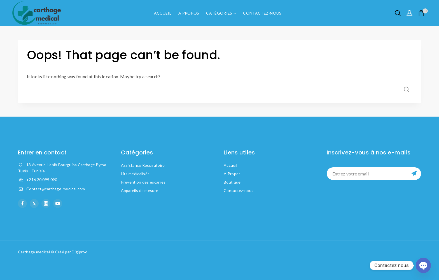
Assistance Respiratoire (143, 165)
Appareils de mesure (139, 190)
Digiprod (79, 251)
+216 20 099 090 (41, 179)
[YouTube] (57, 203)
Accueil (162, 13)
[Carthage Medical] (36, 13)
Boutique (232, 182)
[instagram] (45, 203)
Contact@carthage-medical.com (55, 188)
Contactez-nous (262, 13)
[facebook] (22, 203)
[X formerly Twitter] (34, 203)
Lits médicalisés (135, 173)
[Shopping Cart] (423, 13)
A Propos (188, 13)
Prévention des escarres (143, 182)
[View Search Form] (398, 13)
